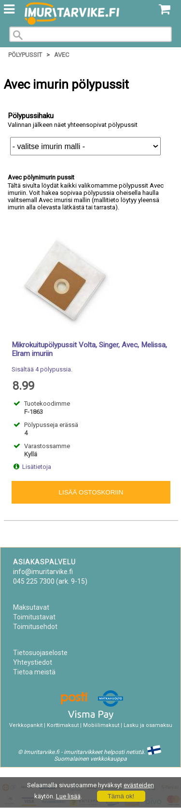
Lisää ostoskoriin (91, 492)
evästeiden (139, 785)
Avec (61, 54)
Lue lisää (68, 796)
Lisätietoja (36, 466)
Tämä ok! (121, 796)
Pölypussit (25, 54)
